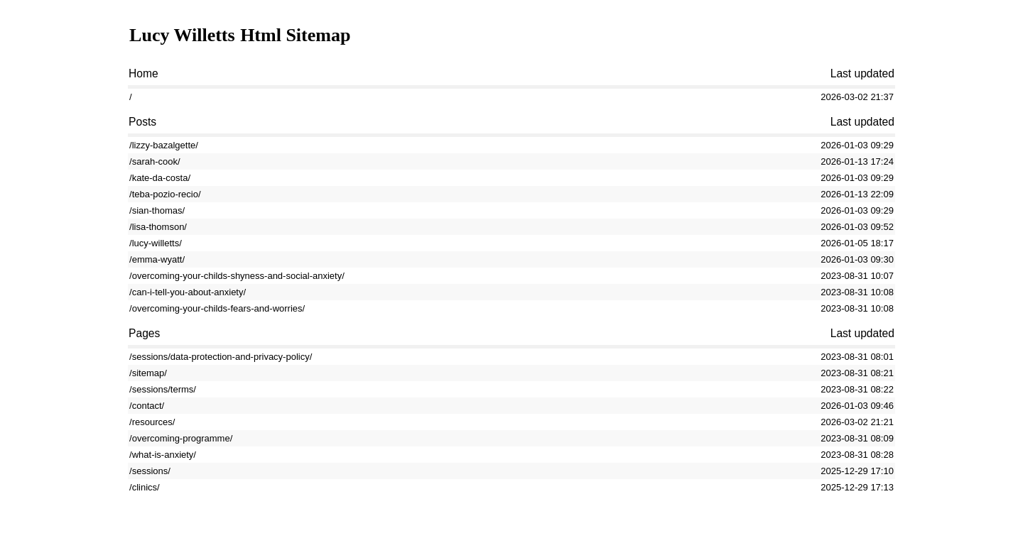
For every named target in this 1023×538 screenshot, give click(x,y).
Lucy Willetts (182, 35)
